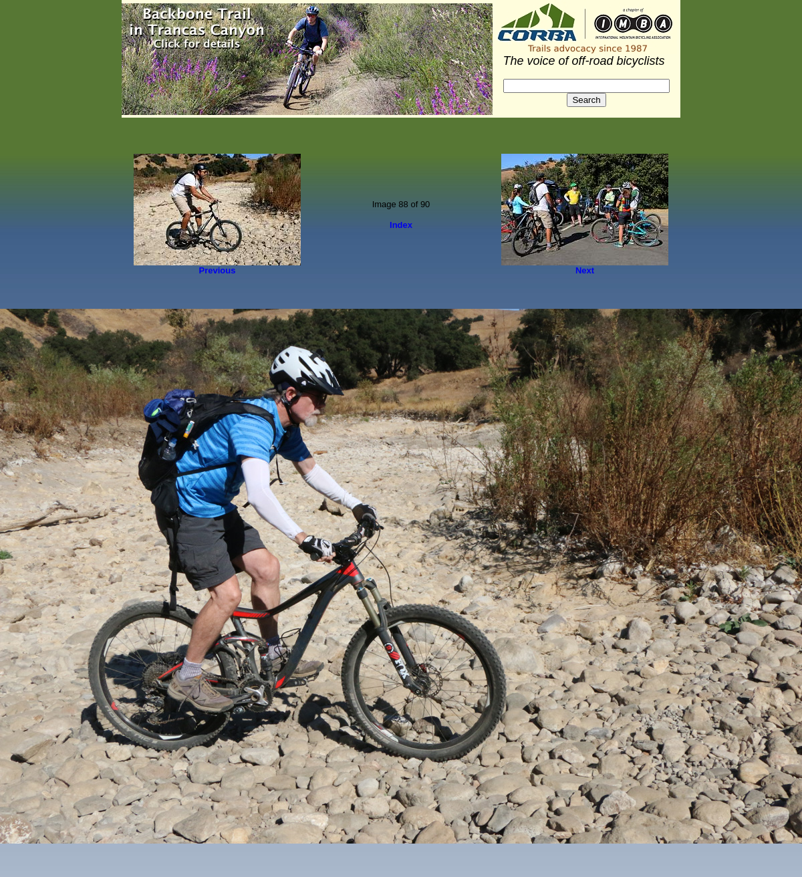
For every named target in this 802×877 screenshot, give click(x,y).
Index (401, 225)
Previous (217, 270)
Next (584, 270)
